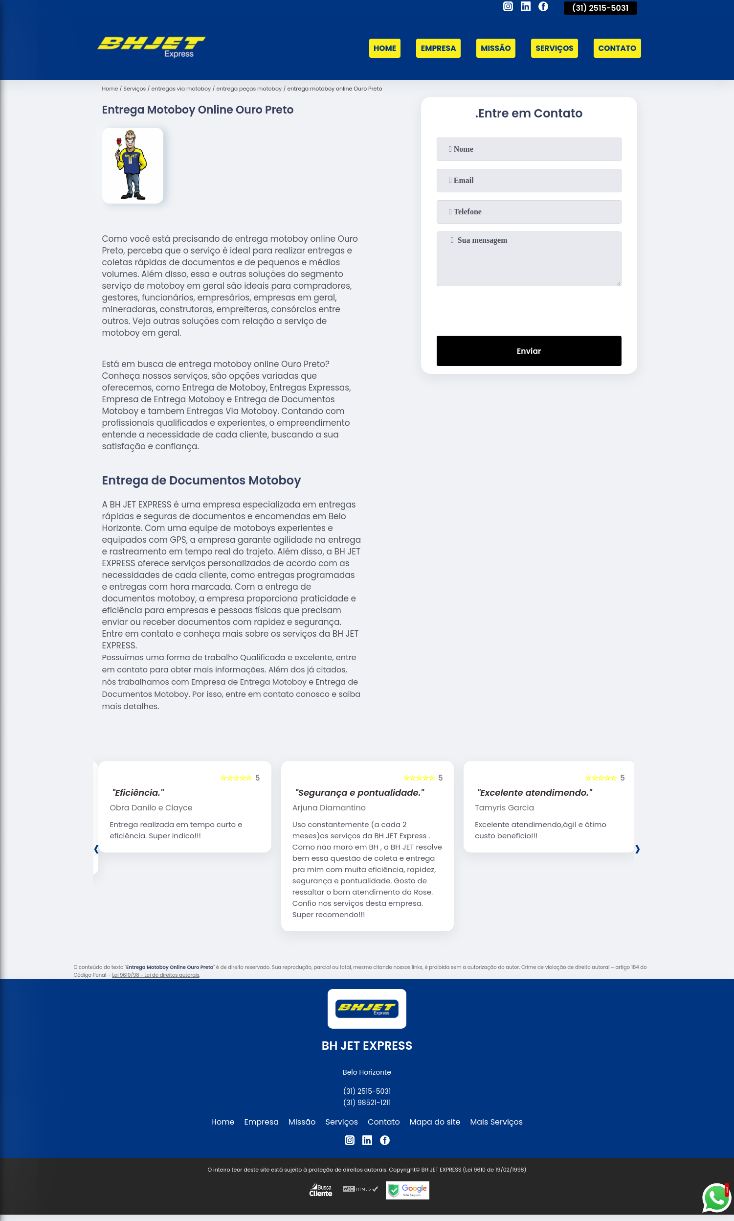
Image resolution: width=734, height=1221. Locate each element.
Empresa (434, 48)
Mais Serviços (496, 1122)
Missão (492, 48)
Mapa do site (435, 1122)
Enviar (528, 351)
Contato (616, 48)
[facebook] (543, 7)
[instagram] (508, 7)
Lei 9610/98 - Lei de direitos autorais (155, 975)
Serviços (552, 48)
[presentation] (529, 309)
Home (379, 48)
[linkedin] (526, 7)
